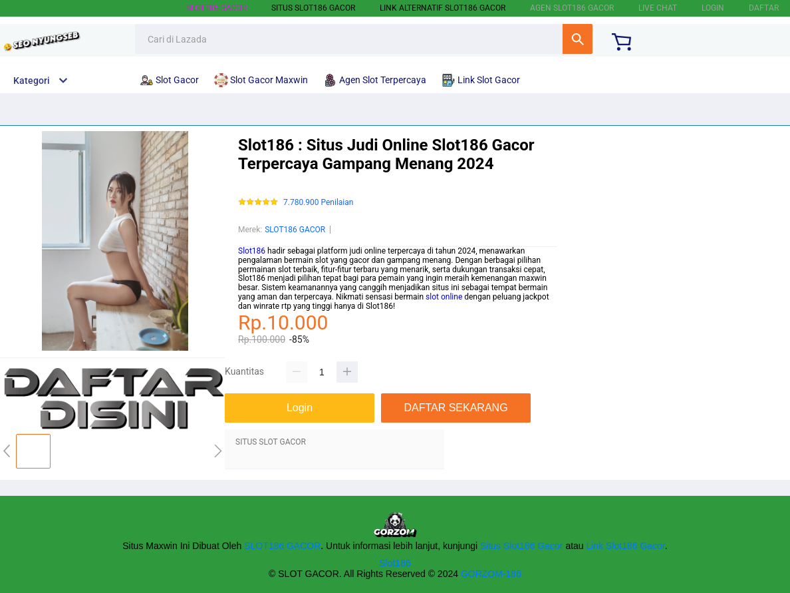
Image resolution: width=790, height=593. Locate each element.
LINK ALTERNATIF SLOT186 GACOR (442, 8)
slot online (444, 296)
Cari (577, 39)
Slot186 (251, 251)
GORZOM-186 (491, 573)
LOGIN (713, 8)
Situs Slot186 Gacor (521, 545)
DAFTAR (764, 8)
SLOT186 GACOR (216, 8)
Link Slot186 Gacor (626, 545)
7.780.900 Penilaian (318, 202)
